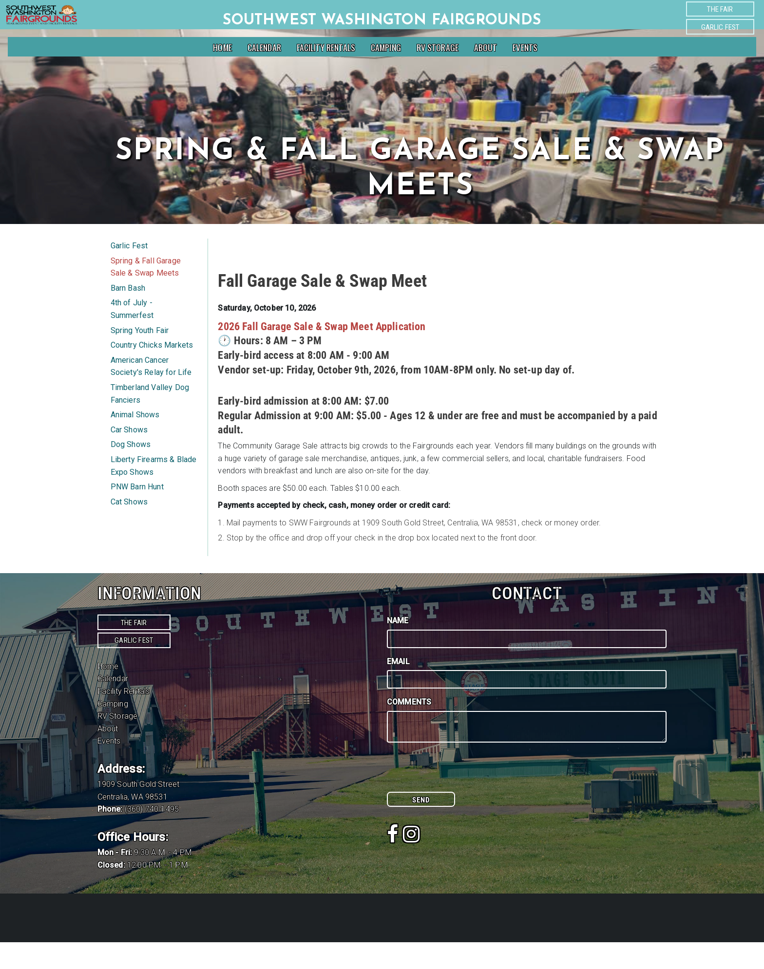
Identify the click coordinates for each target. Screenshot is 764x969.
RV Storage (438, 47)
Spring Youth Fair (140, 357)
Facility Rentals (326, 47)
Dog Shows (131, 471)
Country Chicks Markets (152, 371)
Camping (386, 47)
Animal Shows (135, 441)
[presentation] (461, 800)
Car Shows (129, 456)
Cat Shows (129, 528)
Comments (409, 728)
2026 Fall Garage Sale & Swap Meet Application (321, 353)
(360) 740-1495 (152, 835)
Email (398, 688)
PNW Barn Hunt (137, 513)
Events (525, 47)
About (485, 47)
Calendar (264, 47)
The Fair (720, 9)
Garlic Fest (720, 27)
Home (222, 47)
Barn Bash (128, 314)
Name (398, 647)
